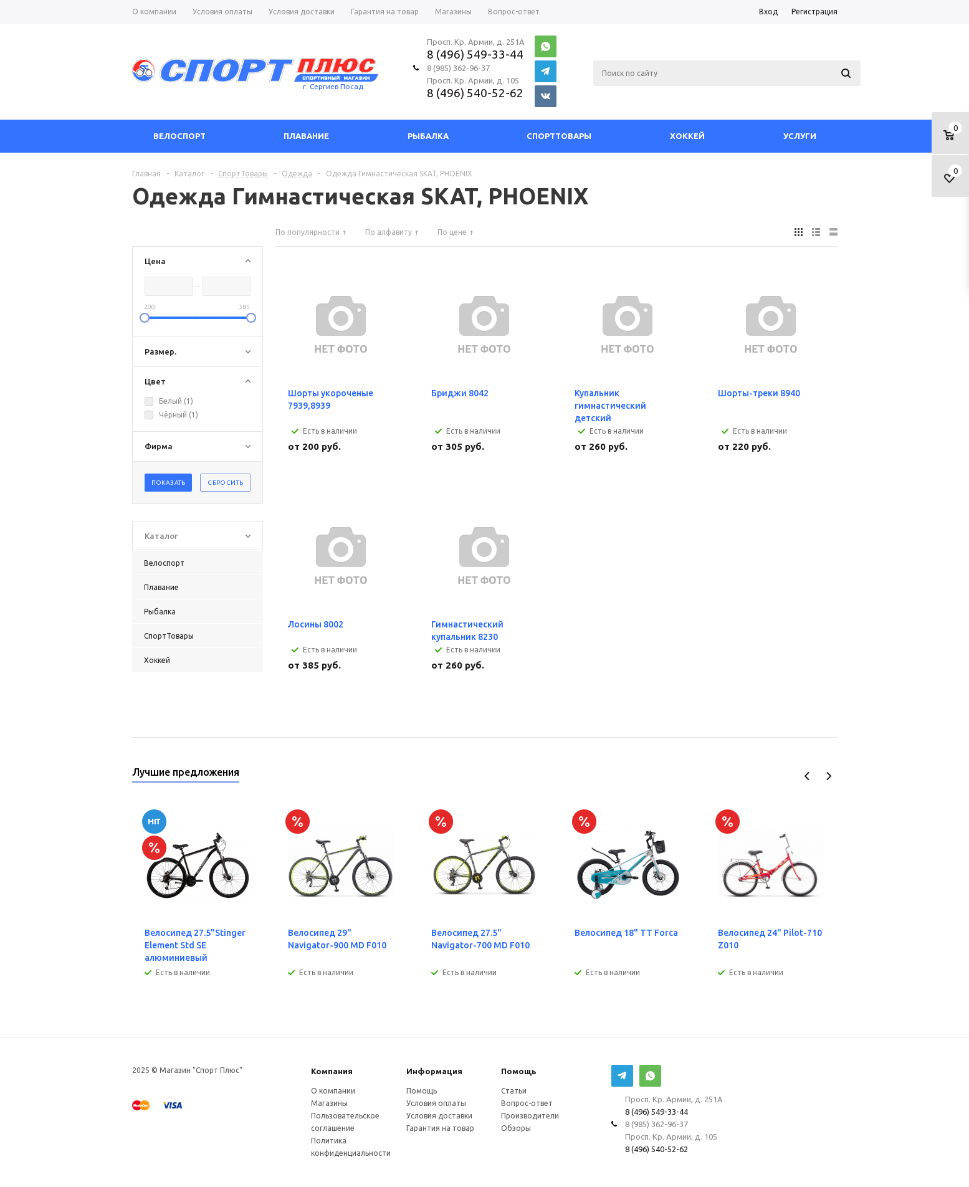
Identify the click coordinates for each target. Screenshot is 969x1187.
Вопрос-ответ (527, 1103)
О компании (333, 1091)
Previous (807, 776)
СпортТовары (559, 135)
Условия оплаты (436, 1103)
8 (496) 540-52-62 (475, 93)
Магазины (329, 1103)
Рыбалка (428, 135)
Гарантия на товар (440, 1128)
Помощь (519, 1071)
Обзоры (516, 1128)
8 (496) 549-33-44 (475, 54)
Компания (332, 1071)
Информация (434, 1071)
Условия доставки (439, 1116)
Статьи (514, 1091)
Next (828, 776)
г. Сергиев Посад (333, 86)
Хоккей (687, 135)
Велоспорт (179, 135)
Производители (530, 1116)
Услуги (799, 135)
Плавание (306, 135)
